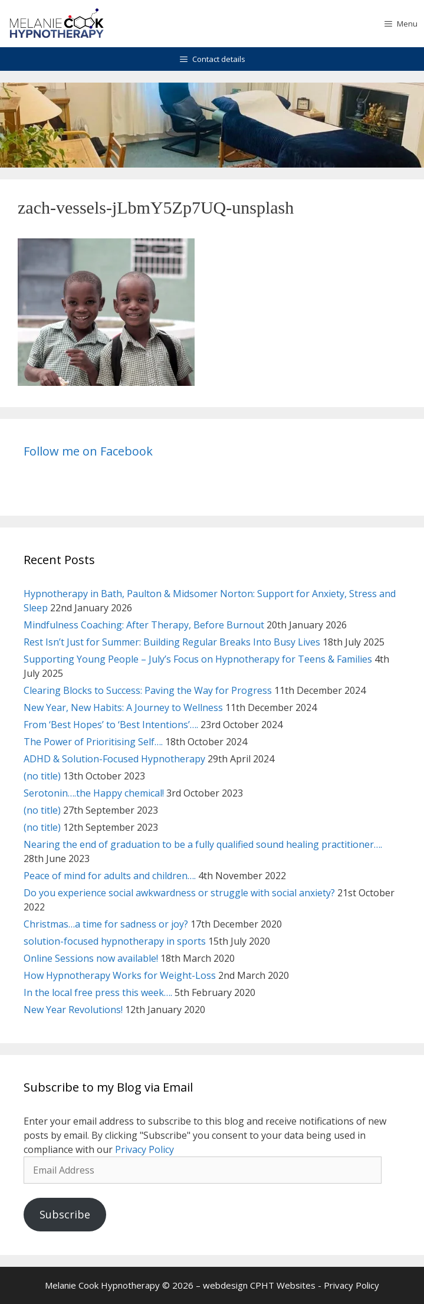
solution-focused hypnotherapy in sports (115, 941)
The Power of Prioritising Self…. (93, 741)
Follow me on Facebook (88, 451)
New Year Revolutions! (73, 1009)
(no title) (42, 775)
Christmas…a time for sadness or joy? (106, 924)
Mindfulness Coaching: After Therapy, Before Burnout (144, 624)
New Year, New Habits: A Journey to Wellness (123, 707)
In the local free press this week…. (98, 992)
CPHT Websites (282, 1285)
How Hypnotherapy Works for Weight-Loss (120, 975)
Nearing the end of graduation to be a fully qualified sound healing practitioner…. (203, 844)
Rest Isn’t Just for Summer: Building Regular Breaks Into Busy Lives (172, 641)
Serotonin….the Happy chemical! (94, 793)
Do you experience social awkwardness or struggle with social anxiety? (179, 892)
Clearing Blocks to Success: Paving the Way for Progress (148, 690)
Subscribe (65, 1214)
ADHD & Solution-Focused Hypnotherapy (114, 758)
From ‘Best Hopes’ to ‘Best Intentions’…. (111, 724)
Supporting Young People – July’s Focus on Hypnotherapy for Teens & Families (198, 659)
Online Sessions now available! (91, 958)
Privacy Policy (144, 1149)
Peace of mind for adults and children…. (110, 875)
